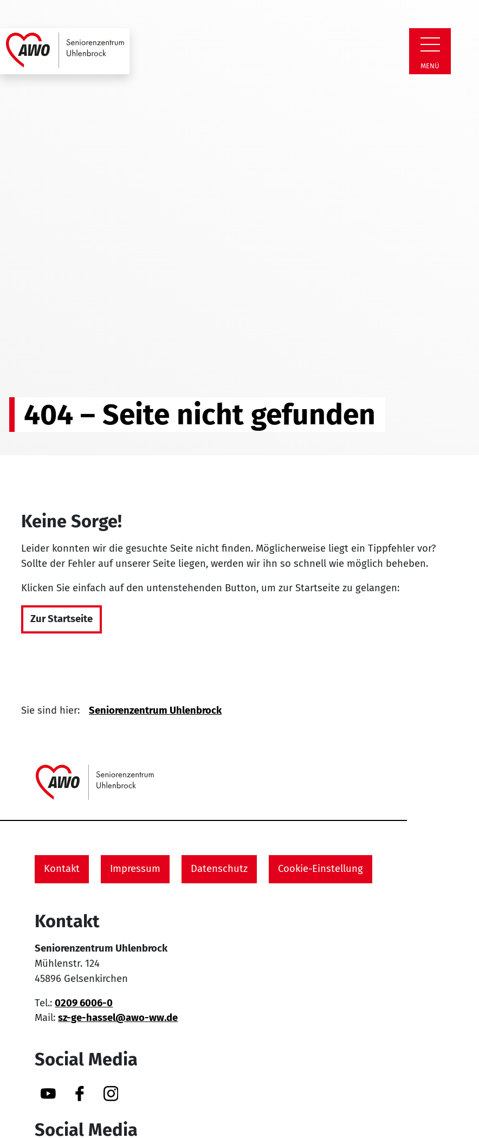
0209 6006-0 (84, 1003)
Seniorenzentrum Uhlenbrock (155, 710)
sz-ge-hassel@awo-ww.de (118, 1018)
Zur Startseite (61, 619)
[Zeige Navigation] (430, 44)
